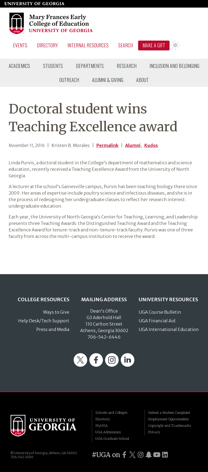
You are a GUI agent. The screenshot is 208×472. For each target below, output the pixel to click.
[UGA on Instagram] (140, 455)
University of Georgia (47, 426)
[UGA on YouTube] (157, 455)
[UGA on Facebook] (124, 455)
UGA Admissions (108, 432)
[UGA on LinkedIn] (165, 455)
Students (53, 65)
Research (126, 65)
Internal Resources (88, 45)
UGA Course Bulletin (160, 312)
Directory (47, 45)
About (142, 79)
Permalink (107, 145)
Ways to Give (56, 312)
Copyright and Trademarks (169, 426)
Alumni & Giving (107, 79)
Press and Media (52, 329)
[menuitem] (19, 66)
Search (125, 45)
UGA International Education (169, 329)
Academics (19, 65)
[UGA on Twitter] (132, 455)
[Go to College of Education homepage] (51, 33)
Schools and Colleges (111, 413)
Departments (90, 65)
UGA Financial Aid (157, 320)
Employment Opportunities (168, 419)
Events (20, 45)
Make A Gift (153, 45)
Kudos (151, 145)
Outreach (69, 79)
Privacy (154, 432)
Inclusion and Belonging (174, 65)
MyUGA (101, 426)
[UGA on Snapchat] (149, 455)
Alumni (133, 145)
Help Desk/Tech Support (43, 320)
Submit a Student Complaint (169, 413)
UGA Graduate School (112, 439)
